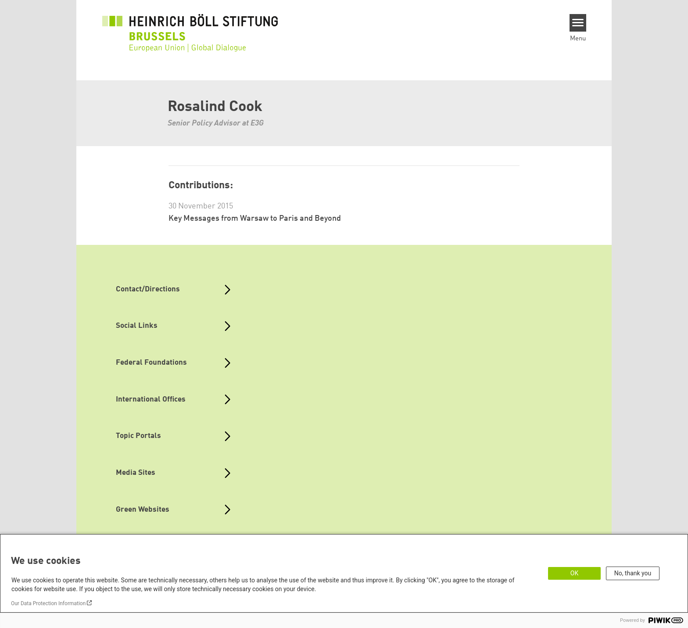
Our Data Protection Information (48, 603)
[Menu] (578, 23)
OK (574, 573)
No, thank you (633, 573)
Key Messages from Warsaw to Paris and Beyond (254, 218)
